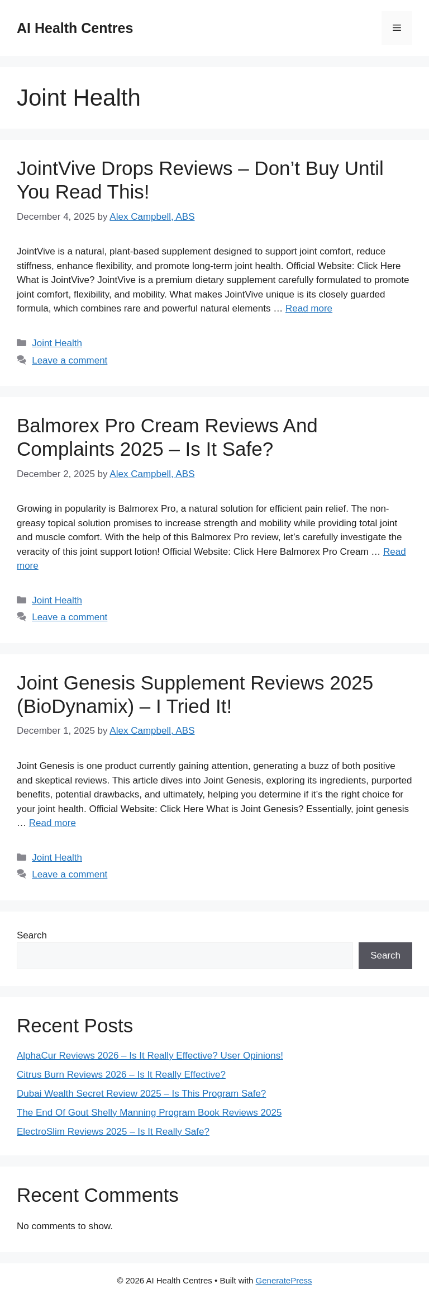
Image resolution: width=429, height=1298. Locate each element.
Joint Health (57, 343)
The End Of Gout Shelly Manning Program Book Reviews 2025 (149, 1112)
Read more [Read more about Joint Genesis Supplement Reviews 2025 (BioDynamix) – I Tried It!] (52, 823)
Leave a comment (69, 360)
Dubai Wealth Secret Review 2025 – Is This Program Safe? (141, 1093)
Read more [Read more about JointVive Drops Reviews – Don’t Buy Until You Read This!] (308, 308)
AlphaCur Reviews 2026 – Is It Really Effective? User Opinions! (150, 1055)
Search (32, 935)
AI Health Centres (75, 28)
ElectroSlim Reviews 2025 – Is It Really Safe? (113, 1131)
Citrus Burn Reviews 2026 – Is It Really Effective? (121, 1074)
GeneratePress (284, 1280)
